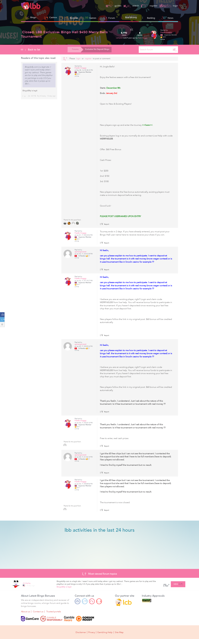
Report (104, 224)
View (178, 584)
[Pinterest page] (92, 601)
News (168, 18)
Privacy (91, 632)
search (131, 5)
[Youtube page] (99, 601)
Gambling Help (104, 632)
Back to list (30, 49)
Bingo (33, 17)
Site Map (119, 632)
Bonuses (70, 18)
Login (78, 58)
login (169, 5)
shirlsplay (42, 96)
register (149, 5)
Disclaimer (81, 632)
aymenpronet (80, 251)
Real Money (131, 17)
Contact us (38, 611)
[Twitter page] (84, 601)
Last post (119, 38)
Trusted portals (53, 611)
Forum (109, 18)
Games (89, 18)
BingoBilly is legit (30, 90)
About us (25, 611)
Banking (148, 18)
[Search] (175, 49)
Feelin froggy (142, 38)
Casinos (53, 17)
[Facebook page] (77, 601)
